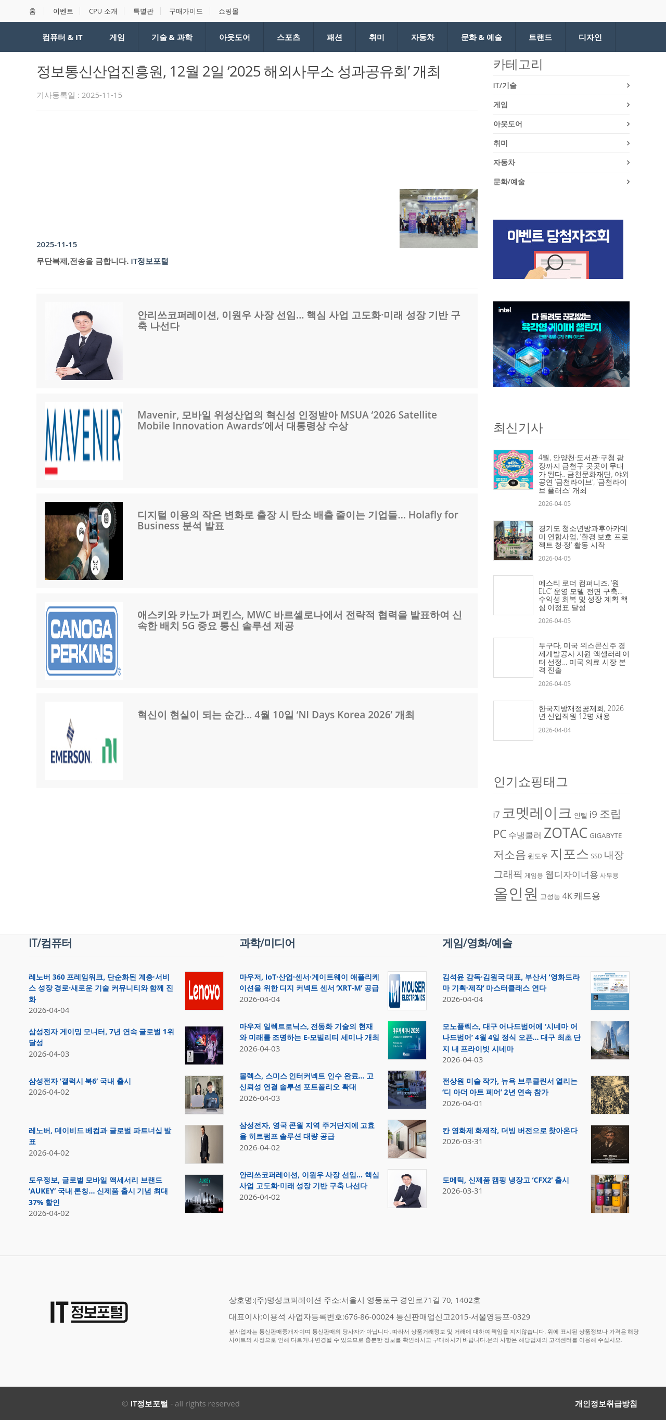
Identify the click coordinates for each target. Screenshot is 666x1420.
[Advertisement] (225, 146)
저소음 (509, 853)
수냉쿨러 (525, 835)
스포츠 (288, 37)
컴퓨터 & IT (62, 37)
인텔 (580, 815)
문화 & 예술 (481, 37)
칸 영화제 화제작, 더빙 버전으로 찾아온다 (510, 1130)
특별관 (144, 11)
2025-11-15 (56, 244)
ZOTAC (565, 832)
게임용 (533, 875)
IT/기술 (505, 85)
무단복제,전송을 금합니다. (82, 261)
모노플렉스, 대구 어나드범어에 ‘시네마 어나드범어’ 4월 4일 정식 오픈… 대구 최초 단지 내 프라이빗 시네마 (511, 1037)
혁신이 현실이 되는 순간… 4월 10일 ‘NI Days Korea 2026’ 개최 (276, 714)
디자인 (590, 37)
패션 (334, 37)
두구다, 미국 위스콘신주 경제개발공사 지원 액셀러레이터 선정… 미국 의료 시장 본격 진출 (584, 657)
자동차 (422, 37)
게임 (117, 37)
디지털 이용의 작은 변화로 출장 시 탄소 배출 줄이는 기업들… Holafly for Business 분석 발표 (297, 520)
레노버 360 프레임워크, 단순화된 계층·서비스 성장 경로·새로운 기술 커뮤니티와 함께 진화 (101, 988)
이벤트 (63, 11)
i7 (496, 814)
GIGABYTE (606, 835)
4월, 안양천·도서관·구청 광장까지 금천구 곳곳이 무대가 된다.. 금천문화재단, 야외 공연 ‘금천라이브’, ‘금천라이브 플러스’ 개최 (584, 473)
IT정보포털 (150, 261)
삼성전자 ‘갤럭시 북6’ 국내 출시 (80, 1081)
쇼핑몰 (230, 11)
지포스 (569, 853)
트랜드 (540, 37)
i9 (593, 813)
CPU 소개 (103, 11)
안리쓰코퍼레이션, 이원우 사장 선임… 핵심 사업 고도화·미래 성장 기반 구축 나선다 (298, 320)
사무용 (609, 875)
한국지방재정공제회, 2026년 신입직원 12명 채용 (581, 712)
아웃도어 (234, 37)
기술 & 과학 (172, 37)
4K (567, 896)
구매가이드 (187, 11)
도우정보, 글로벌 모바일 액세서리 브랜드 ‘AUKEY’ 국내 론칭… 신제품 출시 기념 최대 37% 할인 (98, 1191)
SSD (596, 856)
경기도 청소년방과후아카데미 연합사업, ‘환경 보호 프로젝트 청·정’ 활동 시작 (584, 536)
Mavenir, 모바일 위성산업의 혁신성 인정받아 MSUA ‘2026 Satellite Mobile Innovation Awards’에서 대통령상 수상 (287, 420)
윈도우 (538, 855)
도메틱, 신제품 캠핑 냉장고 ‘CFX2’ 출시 (505, 1180)
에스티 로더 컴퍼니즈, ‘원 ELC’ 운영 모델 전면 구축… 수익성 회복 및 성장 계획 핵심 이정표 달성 (583, 595)
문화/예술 (509, 181)
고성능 (550, 896)
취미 (377, 37)
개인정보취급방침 (606, 1403)
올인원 (516, 893)
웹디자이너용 (571, 874)
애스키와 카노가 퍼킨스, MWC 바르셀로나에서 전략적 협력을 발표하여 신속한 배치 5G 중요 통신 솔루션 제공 (299, 620)
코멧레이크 (537, 812)
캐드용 (587, 895)
